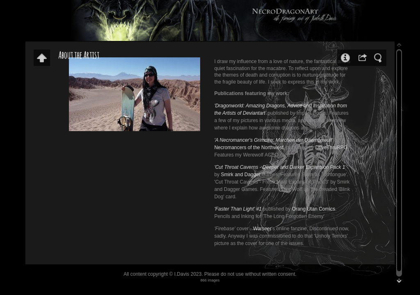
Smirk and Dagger (240, 174)
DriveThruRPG (331, 147)
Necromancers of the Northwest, (249, 147)
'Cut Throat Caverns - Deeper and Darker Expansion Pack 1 (279, 167)
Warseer (262, 228)
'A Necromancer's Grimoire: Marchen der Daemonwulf (273, 140)
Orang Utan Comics (313, 209)
